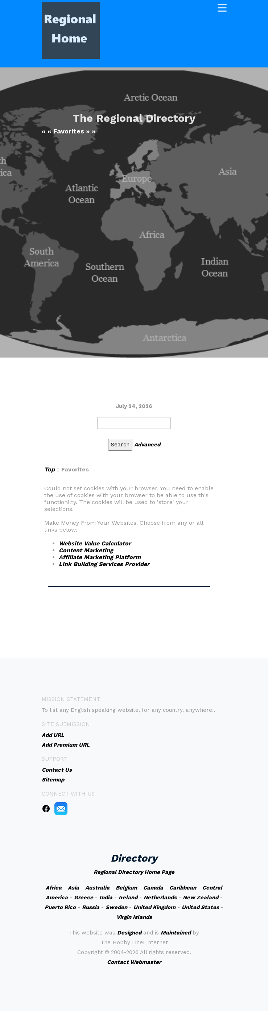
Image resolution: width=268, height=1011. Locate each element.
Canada (153, 887)
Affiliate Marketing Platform (100, 557)
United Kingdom (154, 907)
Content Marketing (86, 550)
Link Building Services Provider (104, 564)
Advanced (147, 444)
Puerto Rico (60, 907)
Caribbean (182, 887)
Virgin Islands (134, 917)
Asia (73, 887)
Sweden (116, 907)
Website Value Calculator (95, 543)
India (105, 897)
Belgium (126, 887)
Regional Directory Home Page (134, 872)
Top (49, 469)
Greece (83, 897)
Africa (54, 887)
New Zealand (200, 897)
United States (200, 907)
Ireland (128, 897)
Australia (97, 887)
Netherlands (160, 897)
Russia (90, 907)
